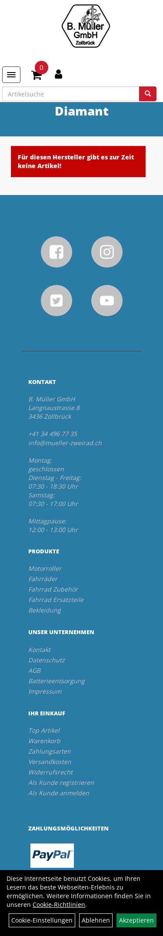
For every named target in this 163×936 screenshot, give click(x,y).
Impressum (44, 691)
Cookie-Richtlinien (59, 904)
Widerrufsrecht (50, 772)
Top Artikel (44, 730)
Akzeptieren (136, 920)
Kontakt (39, 649)
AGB (34, 670)
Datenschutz (46, 660)
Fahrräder (42, 579)
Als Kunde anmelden (58, 793)
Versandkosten (49, 761)
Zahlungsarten (49, 751)
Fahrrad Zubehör (53, 589)
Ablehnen (96, 920)
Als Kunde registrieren (61, 782)
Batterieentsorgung (56, 681)
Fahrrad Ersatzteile (55, 599)
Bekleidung (44, 610)
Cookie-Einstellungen (42, 920)
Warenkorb (44, 741)
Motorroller (44, 568)
